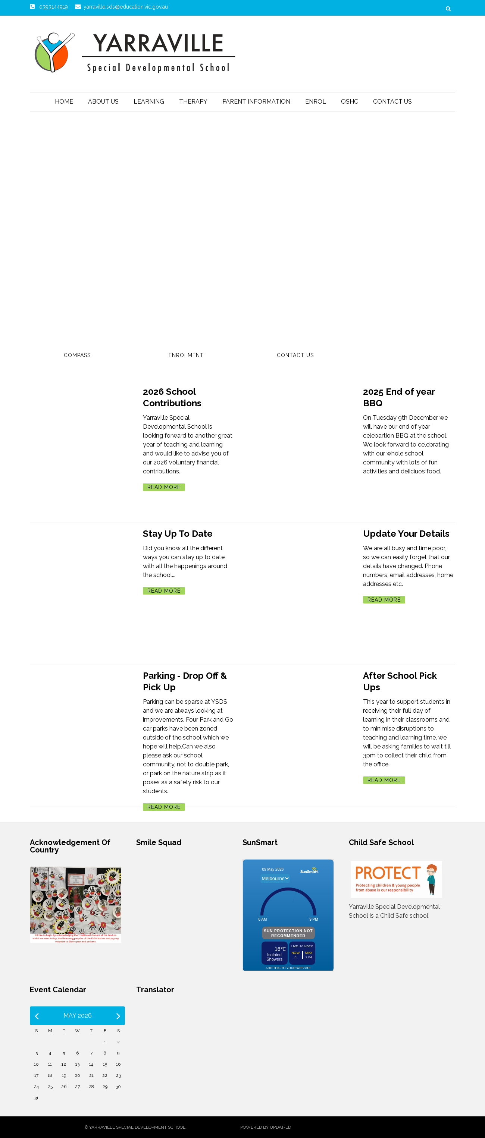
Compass (77, 355)
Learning (149, 101)
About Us (103, 101)
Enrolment (186, 355)
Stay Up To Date (178, 533)
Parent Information (256, 101)
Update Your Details (406, 533)
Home (64, 101)
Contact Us (392, 101)
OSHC (349, 101)
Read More (164, 487)
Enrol (315, 101)
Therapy (193, 101)
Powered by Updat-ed (265, 1127)
